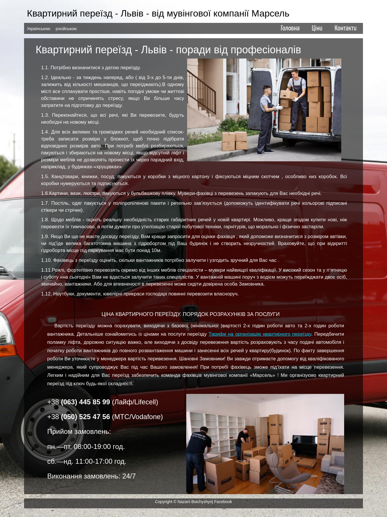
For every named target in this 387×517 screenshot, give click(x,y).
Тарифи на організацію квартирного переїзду (260, 334)
